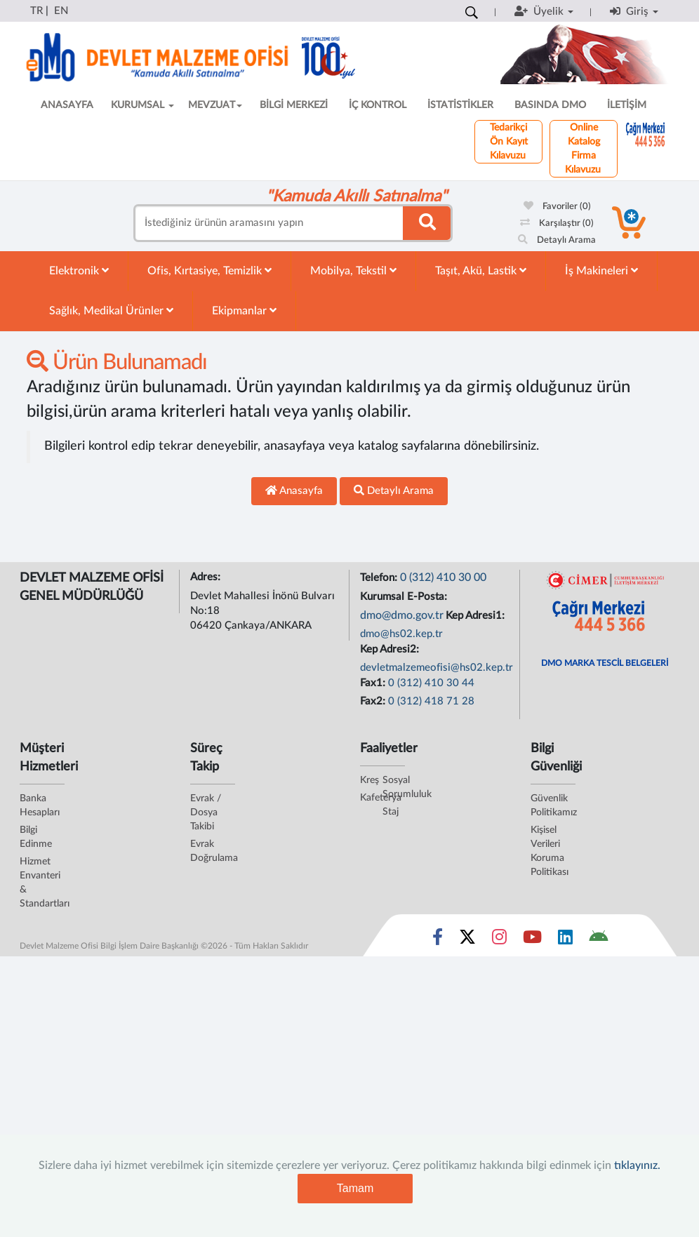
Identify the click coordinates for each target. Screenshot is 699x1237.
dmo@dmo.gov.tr (402, 615)
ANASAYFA (67, 105)
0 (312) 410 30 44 (431, 683)
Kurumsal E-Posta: (405, 596)
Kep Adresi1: (476, 615)
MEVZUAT (215, 105)
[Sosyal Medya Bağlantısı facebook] (437, 940)
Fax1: (374, 683)
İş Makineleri (601, 270)
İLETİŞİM (626, 105)
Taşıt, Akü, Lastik (480, 270)
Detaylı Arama (557, 240)
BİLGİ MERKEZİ (294, 105)
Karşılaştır (557, 223)
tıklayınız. (637, 1165)
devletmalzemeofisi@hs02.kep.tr (436, 667)
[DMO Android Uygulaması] (598, 940)
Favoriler (557, 206)
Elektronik (79, 270)
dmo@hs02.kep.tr (401, 634)
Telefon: (380, 578)
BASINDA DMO (550, 105)
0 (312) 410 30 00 (443, 577)
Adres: (206, 577)
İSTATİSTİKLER (460, 105)
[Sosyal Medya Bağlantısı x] (468, 940)
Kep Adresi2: (391, 649)
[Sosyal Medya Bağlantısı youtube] (532, 940)
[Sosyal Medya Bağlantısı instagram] (499, 940)
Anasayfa (294, 490)
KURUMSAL (142, 105)
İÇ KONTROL (377, 105)
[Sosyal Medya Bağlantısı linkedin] (565, 940)
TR (36, 11)
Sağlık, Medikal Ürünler (111, 310)
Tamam (355, 1188)
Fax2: (374, 701)
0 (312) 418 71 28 (431, 701)
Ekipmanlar (244, 310)
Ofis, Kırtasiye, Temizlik (209, 270)
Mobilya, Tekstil (353, 270)
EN (61, 11)
